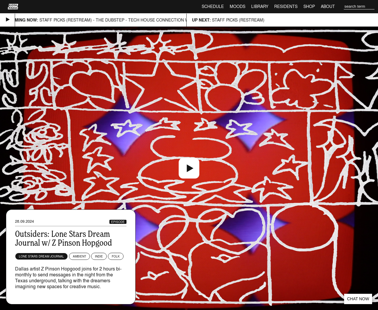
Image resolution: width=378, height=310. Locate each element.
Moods (237, 6)
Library (259, 6)
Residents (286, 6)
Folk (116, 256)
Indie (99, 256)
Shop (309, 6)
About (328, 6)
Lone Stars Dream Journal (41, 256)
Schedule (213, 6)
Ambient (79, 256)
